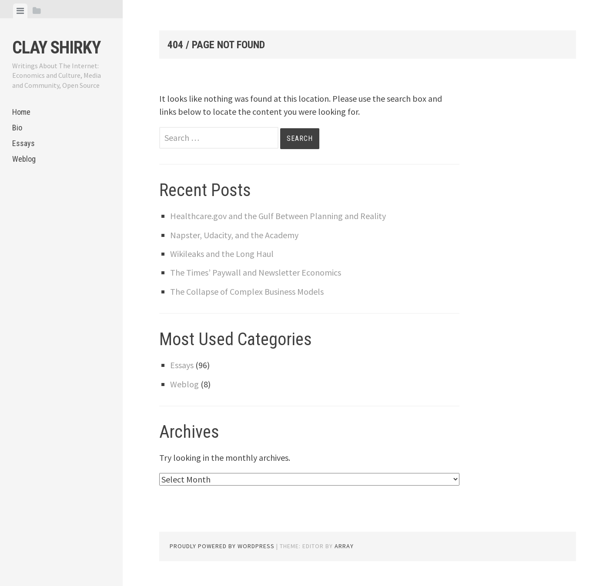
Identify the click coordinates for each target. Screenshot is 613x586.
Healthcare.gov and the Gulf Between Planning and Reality (278, 215)
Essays (23, 143)
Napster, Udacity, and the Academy (234, 235)
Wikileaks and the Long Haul (222, 253)
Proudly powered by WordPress (222, 546)
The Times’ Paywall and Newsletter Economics (255, 272)
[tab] (20, 10)
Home (21, 112)
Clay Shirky (56, 47)
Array (344, 546)
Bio (17, 127)
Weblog (24, 158)
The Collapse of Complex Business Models (247, 291)
